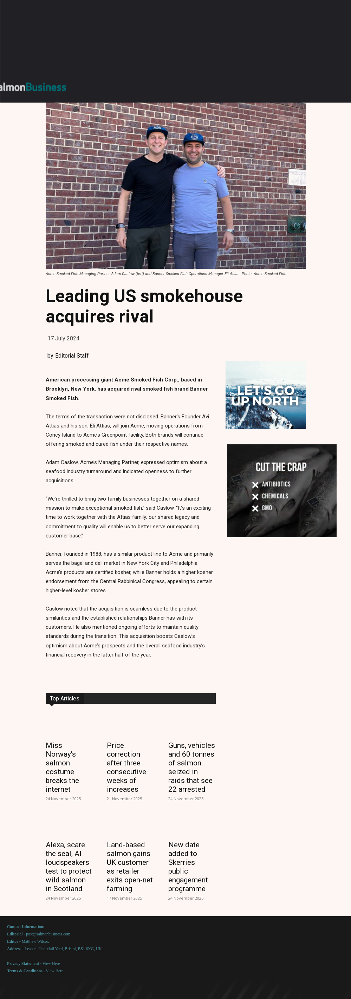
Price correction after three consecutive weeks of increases (126, 767)
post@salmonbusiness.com (48, 934)
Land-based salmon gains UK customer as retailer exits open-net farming (130, 867)
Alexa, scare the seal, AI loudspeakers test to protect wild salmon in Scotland (69, 867)
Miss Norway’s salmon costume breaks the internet (62, 767)
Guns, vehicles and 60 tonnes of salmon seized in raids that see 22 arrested (191, 767)
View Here (51, 963)
